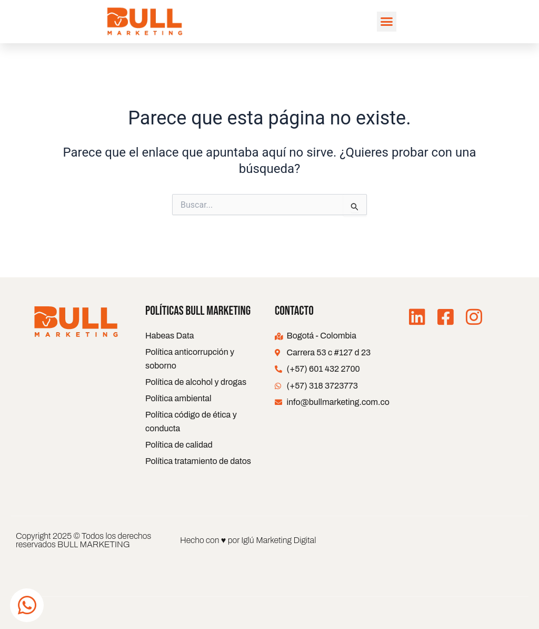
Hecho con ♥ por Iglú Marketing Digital (248, 540)
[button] (387, 22)
